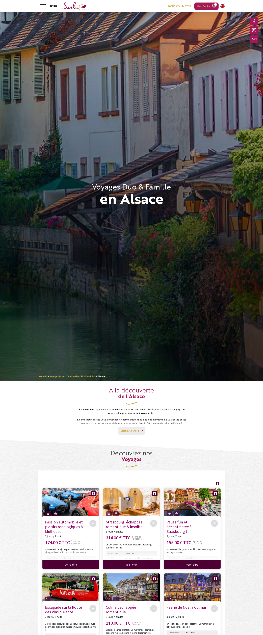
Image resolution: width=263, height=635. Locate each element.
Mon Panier (203, 6)
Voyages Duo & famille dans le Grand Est (72, 376)
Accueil (42, 376)
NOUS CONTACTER (179, 6)
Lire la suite (130, 431)
